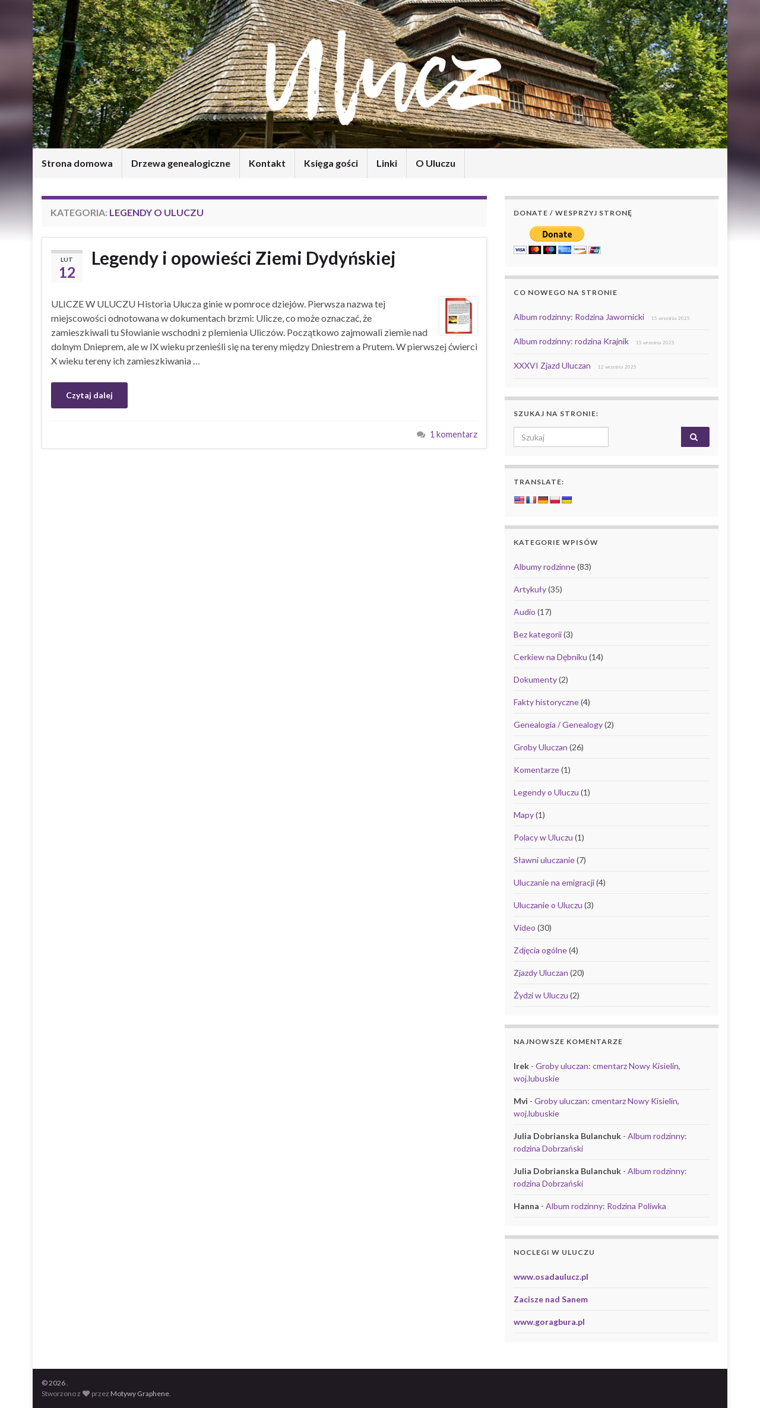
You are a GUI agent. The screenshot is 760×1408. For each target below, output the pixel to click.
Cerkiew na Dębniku (550, 657)
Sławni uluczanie (544, 860)
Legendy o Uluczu (546, 792)
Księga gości (331, 163)
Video (525, 927)
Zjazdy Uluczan (541, 973)
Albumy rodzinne (544, 567)
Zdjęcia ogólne (540, 950)
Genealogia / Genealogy (558, 724)
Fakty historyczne (546, 702)
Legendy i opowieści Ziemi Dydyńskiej (243, 257)
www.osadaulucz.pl (551, 1276)
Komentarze (536, 770)
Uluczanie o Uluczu (548, 905)
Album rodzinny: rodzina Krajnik (571, 341)
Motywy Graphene (139, 1393)
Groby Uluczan (541, 747)
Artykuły (530, 589)
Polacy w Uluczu (543, 837)
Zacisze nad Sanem (551, 1299)
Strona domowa (77, 163)
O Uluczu (435, 163)
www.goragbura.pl (549, 1322)
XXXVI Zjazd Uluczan (552, 365)
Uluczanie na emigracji (554, 882)
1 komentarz (453, 434)
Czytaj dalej (89, 395)
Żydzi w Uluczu (541, 995)
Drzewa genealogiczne (180, 163)
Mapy (524, 815)
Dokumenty (535, 679)
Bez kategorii (538, 634)
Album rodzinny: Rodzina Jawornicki (579, 317)
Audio (525, 612)
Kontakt (267, 163)
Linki (386, 163)
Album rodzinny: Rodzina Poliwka (606, 1206)
